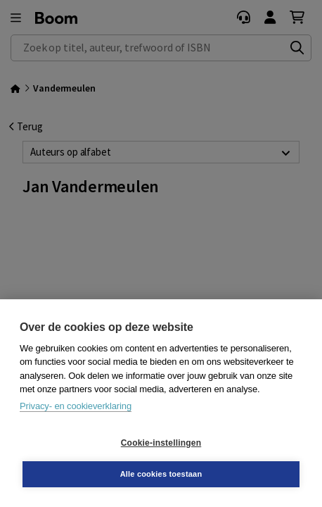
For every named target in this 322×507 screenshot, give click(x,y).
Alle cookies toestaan (161, 474)
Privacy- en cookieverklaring (75, 406)
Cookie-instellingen (161, 443)
